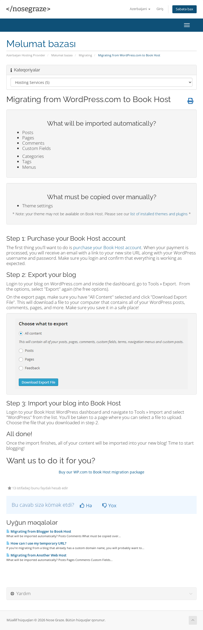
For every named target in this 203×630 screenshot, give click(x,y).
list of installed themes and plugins (159, 213)
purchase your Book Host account (107, 247)
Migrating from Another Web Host (36, 555)
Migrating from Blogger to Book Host (38, 531)
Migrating (85, 55)
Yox (109, 505)
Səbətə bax (184, 9)
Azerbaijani (140, 9)
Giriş (159, 9)
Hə (86, 505)
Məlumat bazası (62, 55)
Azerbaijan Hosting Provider (25, 55)
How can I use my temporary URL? (36, 543)
